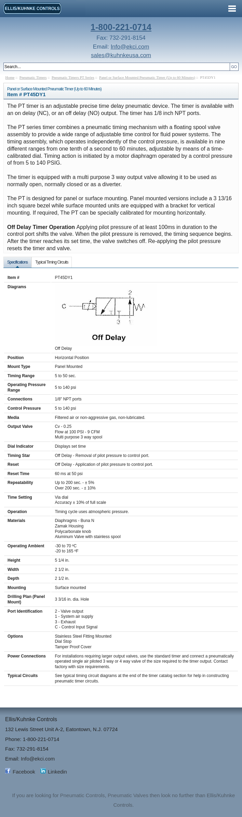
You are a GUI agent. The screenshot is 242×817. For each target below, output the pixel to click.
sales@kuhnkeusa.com (121, 55)
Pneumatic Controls (82, 795)
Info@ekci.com (130, 46)
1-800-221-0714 (121, 27)
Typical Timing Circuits (51, 262)
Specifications (17, 262)
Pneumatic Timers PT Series (73, 77)
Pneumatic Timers (33, 77)
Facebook (24, 772)
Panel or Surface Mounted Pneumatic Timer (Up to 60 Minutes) (147, 77)
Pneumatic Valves (128, 795)
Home (10, 77)
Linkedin (57, 772)
